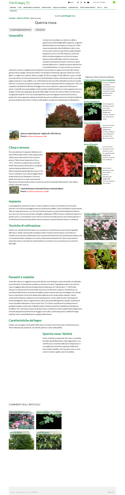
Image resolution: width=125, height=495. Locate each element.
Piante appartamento (87, 7)
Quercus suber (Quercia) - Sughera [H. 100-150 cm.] (41, 133)
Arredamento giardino (31, 7)
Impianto (15, 201)
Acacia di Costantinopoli (19, 412)
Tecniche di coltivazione (25, 225)
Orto (106, 7)
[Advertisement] (31, 15)
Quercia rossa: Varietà (57, 333)
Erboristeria (46, 7)
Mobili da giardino (60, 7)
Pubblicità (111, 492)
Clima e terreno (19, 147)
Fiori (19, 7)
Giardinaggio (73, 7)
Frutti (99, 7)
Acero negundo (43, 433)
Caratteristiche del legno (25, 320)
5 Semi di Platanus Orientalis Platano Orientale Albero (42, 189)
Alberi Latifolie (23, 18)
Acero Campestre (43, 412)
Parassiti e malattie (21, 277)
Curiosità (13, 11)
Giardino (13, 7)
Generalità (16, 35)
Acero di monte (15, 433)
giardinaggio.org (68, 16)
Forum (71, 2)
